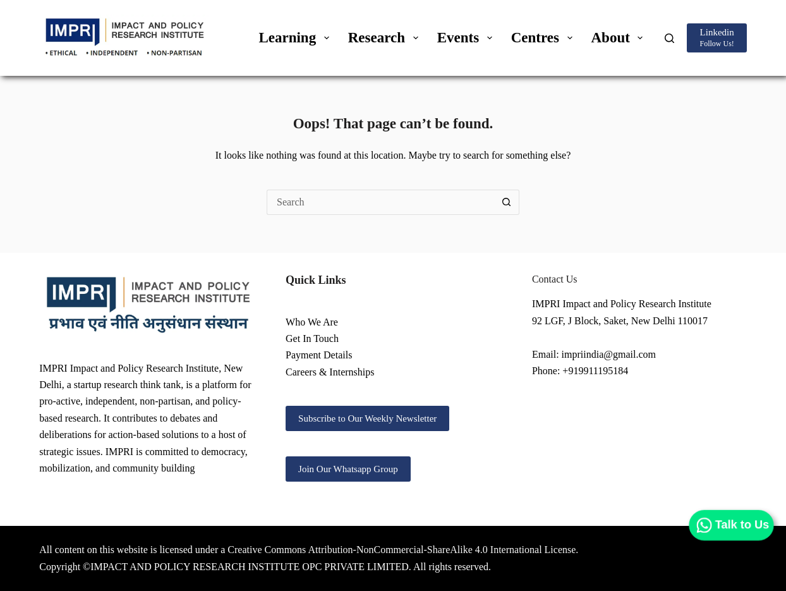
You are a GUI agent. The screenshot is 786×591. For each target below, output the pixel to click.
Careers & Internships (330, 372)
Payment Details (319, 355)
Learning (296, 38)
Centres (544, 38)
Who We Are (312, 322)
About (619, 38)
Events (467, 38)
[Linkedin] (716, 37)
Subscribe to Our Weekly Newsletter (367, 418)
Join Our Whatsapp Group (348, 469)
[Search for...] (380, 202)
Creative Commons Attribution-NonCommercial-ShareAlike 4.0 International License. (402, 549)
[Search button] (506, 202)
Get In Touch (312, 338)
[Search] (669, 38)
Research (385, 38)
